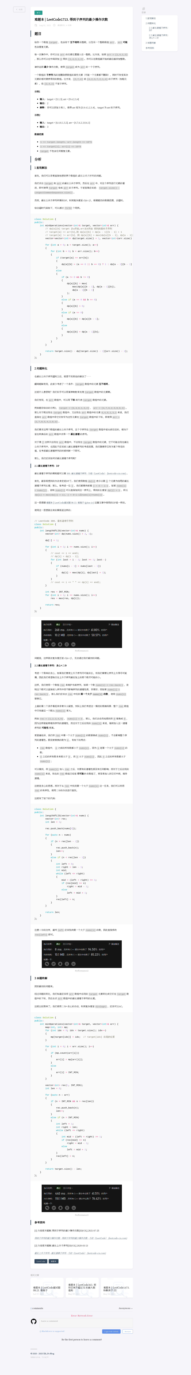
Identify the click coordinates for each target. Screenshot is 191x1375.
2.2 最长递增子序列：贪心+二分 (159, 36)
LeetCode (41, 1269)
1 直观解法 (151, 18)
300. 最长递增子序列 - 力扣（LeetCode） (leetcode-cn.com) (97, 473)
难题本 (53, 1269)
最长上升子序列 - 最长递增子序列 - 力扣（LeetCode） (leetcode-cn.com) (71, 1261)
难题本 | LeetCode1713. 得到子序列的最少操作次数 (71, 19)
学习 (38, 12)
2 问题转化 (151, 23)
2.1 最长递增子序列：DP (159, 29)
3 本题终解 (151, 42)
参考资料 (150, 47)
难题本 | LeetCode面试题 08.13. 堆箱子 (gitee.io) (71, 506)
